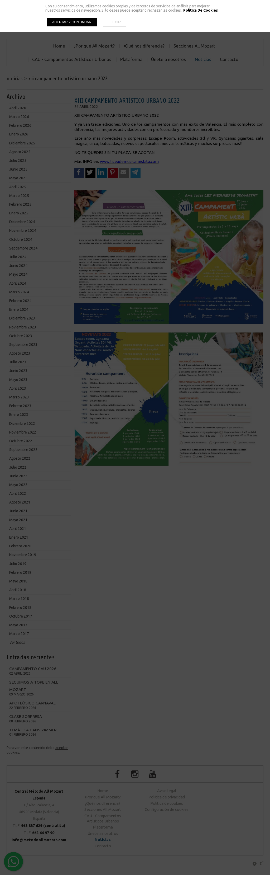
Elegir (114, 22)
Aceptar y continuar (71, 22)
